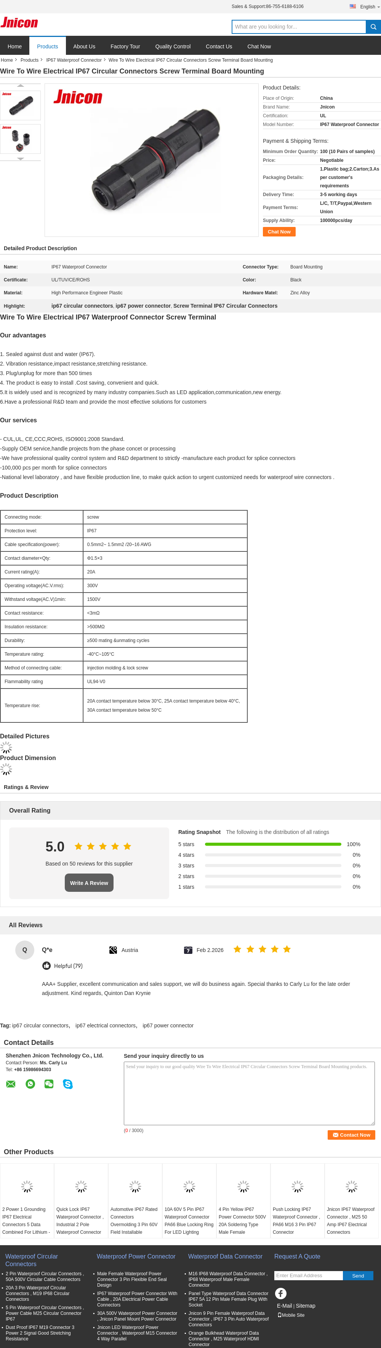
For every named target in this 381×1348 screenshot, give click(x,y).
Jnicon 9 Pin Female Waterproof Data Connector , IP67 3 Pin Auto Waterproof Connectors (229, 1319)
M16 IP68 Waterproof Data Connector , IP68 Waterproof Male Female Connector (228, 1279)
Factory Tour (125, 46)
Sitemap (305, 1306)
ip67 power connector (168, 1025)
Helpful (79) (68, 966)
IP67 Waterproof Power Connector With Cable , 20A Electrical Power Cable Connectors (137, 1299)
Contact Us (219, 46)
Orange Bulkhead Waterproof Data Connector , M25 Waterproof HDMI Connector (224, 1338)
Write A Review (89, 883)
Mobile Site (290, 1315)
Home (15, 46)
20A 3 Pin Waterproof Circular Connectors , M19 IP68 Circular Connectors (37, 1293)
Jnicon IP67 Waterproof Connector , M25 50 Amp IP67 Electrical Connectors (351, 1221)
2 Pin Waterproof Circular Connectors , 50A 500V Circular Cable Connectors (45, 1276)
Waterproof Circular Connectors (31, 1260)
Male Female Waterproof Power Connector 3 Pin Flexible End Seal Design (132, 1279)
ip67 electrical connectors (105, 1025)
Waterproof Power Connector (136, 1256)
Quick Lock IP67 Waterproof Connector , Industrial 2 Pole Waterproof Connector (80, 1221)
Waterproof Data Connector (225, 1256)
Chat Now (259, 46)
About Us (85, 46)
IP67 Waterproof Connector (74, 60)
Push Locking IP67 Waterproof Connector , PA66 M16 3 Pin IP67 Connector (296, 1221)
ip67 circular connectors (40, 1025)
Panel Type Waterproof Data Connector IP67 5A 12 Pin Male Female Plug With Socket (228, 1299)
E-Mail (284, 1306)
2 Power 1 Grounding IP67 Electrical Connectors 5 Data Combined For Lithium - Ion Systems (26, 1225)
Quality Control (173, 46)
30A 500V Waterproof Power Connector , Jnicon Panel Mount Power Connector (137, 1316)
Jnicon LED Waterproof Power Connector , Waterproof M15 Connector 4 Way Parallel (137, 1333)
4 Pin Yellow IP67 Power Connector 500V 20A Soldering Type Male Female (242, 1221)
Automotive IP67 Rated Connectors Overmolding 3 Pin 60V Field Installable (133, 1221)
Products (47, 46)
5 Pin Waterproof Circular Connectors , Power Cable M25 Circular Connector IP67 (45, 1313)
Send (358, 1276)
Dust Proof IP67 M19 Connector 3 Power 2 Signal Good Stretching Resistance (40, 1333)
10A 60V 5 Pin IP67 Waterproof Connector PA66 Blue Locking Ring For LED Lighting (189, 1221)
